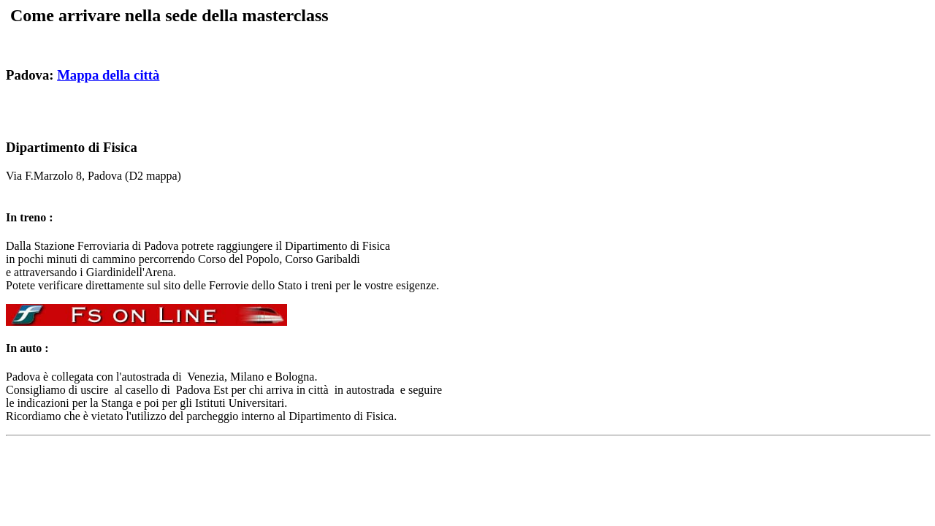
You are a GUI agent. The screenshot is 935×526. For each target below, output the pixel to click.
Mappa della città (108, 75)
